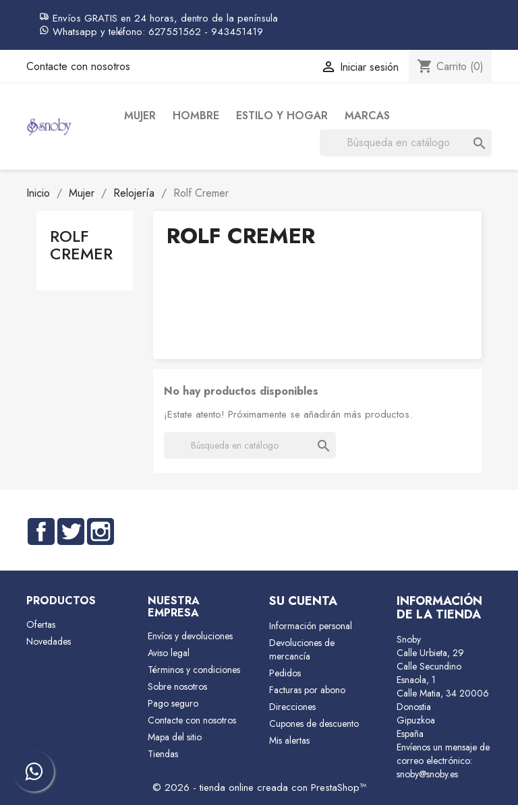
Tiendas (163, 754)
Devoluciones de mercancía (302, 649)
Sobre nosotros (177, 686)
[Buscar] (406, 142)
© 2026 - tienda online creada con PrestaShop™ (259, 787)
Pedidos (285, 673)
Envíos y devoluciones (190, 636)
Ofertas (40, 624)
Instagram (100, 531)
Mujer (140, 115)
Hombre (196, 115)
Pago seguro (173, 703)
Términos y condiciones (194, 669)
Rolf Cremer (81, 244)
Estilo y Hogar (282, 115)
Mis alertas (289, 740)
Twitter (70, 531)
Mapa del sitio (175, 737)
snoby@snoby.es (427, 774)
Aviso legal (169, 652)
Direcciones (292, 706)
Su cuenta (303, 601)
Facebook (41, 531)
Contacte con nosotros (78, 66)
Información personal (310, 626)
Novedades (48, 641)
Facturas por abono (307, 690)
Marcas (367, 115)
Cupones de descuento (314, 723)
